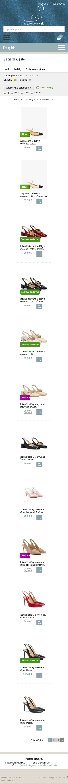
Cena (32, 75)
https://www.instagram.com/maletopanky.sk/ (36, 765)
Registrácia (58, 3)
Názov (21, 75)
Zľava (26, 92)
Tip (8, 92)
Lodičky (18, 69)
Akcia (16, 92)
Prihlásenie (42, 3)
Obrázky (8, 80)
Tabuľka (23, 80)
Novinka (37, 92)
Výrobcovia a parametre (19, 87)
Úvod (6, 69)
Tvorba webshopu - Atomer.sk (53, 777)
